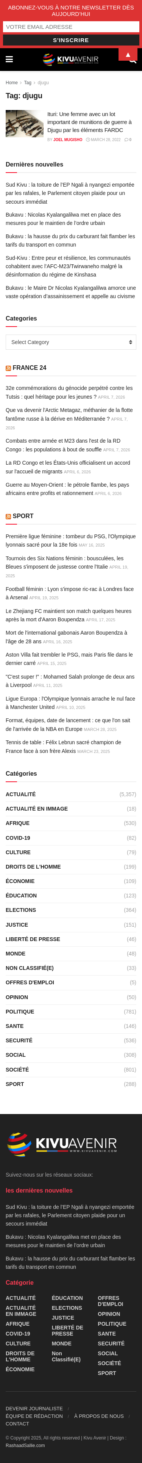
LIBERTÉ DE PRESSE (33, 939)
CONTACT (17, 1424)
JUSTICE (17, 925)
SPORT (22, 516)
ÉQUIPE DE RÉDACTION (34, 1416)
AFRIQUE (18, 823)
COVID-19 (18, 838)
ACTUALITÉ (21, 794)
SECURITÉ (19, 1040)
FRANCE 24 (29, 368)
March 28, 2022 (103, 140)
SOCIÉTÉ (17, 1070)
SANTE (14, 1026)
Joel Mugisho (68, 140)
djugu (43, 82)
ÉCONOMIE (20, 881)
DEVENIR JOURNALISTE (34, 1408)
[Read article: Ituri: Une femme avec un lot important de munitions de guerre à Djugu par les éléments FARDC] (25, 123)
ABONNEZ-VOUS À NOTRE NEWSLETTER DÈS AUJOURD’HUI (71, 10)
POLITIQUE (20, 1012)
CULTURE (18, 852)
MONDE (15, 954)
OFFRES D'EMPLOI (30, 982)
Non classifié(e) (30, 968)
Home (12, 82)
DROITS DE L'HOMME (33, 867)
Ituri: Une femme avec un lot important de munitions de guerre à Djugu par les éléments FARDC (89, 122)
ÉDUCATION (21, 896)
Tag (27, 82)
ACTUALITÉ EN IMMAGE (37, 809)
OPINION (17, 997)
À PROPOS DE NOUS (99, 1416)
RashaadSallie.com (25, 1445)
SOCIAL (16, 1055)
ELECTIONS (21, 910)
